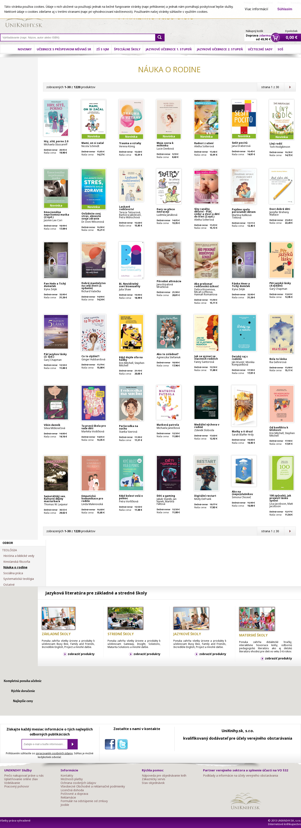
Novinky (25, 49)
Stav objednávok (153, 783)
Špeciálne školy (127, 49)
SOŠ (280, 49)
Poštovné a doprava (74, 794)
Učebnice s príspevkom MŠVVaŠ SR (64, 49)
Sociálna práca (13, 573)
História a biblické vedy (18, 556)
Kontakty (67, 775)
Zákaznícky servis (153, 779)
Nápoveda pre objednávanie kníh (164, 775)
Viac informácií (256, 9)
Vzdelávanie (12, 783)
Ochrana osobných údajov (78, 783)
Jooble (65, 805)
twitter (123, 745)
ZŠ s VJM (102, 49)
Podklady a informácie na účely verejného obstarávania (240, 775)
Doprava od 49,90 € (258, 35)
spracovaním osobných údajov (54, 753)
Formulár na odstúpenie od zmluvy (84, 801)
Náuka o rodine (15, 567)
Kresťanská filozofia (16, 562)
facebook (111, 745)
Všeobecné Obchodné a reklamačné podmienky (93, 786)
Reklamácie (68, 797)
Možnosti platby (72, 779)
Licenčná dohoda (72, 790)
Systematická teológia (18, 579)
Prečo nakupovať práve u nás (24, 775)
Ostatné (9, 585)
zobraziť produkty (81, 654)
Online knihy (24, 18)
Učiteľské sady (260, 49)
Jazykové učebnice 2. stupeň (220, 49)
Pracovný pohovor (16, 786)
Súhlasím (284, 9)
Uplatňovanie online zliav (21, 779)
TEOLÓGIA (9, 550)
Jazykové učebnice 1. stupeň (169, 49)
